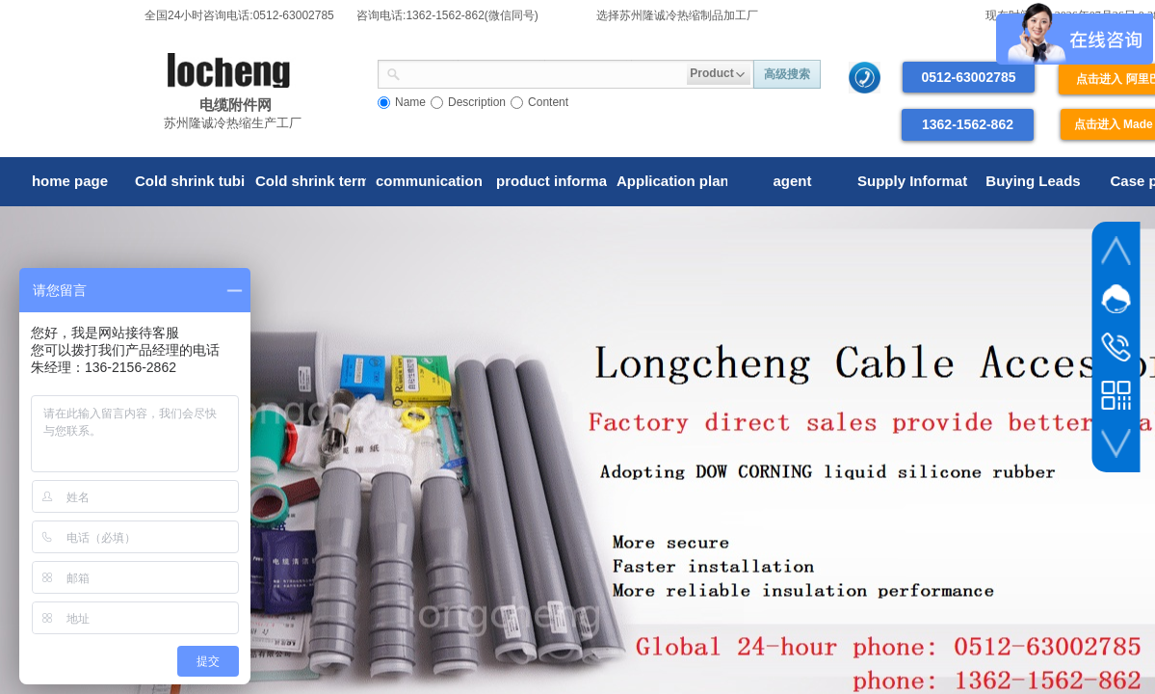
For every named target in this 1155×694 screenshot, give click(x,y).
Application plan (672, 181)
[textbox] (544, 72)
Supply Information (912, 181)
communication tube (431, 181)
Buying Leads (1032, 181)
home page (70, 181)
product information (551, 181)
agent (792, 181)
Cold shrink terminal (310, 181)
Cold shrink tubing (190, 181)
